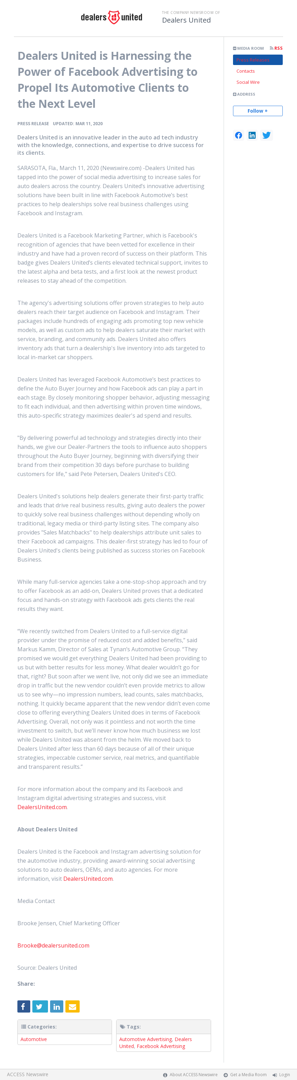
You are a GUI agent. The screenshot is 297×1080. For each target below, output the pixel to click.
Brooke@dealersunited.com (53, 945)
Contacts (245, 71)
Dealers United (186, 20)
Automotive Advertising (145, 1039)
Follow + (258, 110)
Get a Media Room (248, 1075)
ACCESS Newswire (27, 1074)
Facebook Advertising (161, 1046)
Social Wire (248, 82)
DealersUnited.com (42, 807)
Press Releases (253, 60)
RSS (276, 48)
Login (284, 1075)
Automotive (34, 1039)
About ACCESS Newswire (194, 1075)
